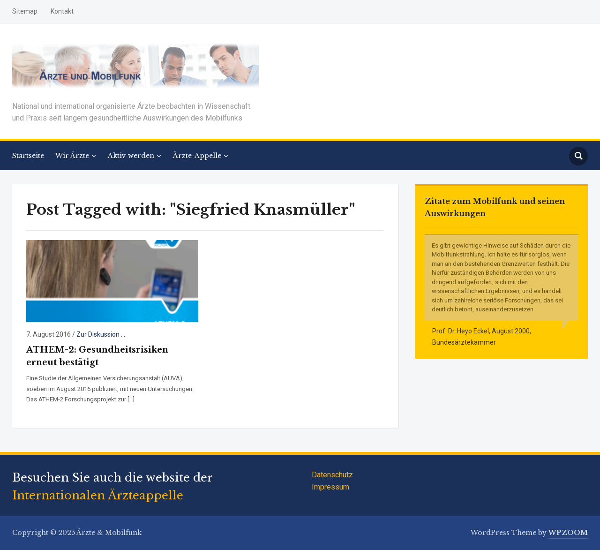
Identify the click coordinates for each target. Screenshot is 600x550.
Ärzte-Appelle (197, 155)
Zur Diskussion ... (100, 334)
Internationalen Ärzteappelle (97, 495)
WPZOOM (568, 532)
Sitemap (25, 11)
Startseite (28, 155)
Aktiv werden (131, 155)
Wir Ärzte (72, 155)
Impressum (330, 486)
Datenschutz (332, 474)
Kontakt (62, 11)
